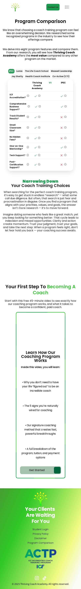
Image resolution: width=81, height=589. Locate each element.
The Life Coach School (37, 71)
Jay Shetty (17, 76)
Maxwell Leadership (61, 71)
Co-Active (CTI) (60, 76)
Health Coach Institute (37, 76)
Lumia (19, 71)
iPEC (11, 71)
